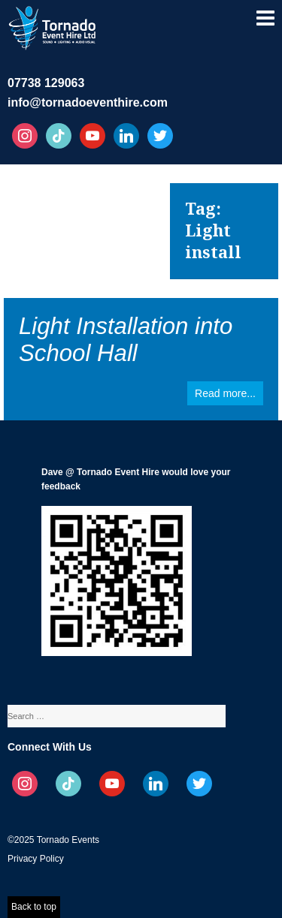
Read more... (225, 393)
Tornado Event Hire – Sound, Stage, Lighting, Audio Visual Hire (53, 25)
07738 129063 (46, 83)
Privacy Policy (36, 858)
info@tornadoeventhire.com (88, 102)
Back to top (33, 906)
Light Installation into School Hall (125, 339)
